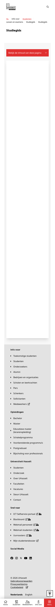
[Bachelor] (16, 418)
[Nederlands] (16, 594)
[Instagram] (16, 558)
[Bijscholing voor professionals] (26, 453)
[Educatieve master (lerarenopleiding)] (27, 430)
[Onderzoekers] (18, 366)
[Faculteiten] (17, 483)
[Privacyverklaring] (18, 584)
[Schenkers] (16, 393)
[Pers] (14, 388)
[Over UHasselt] (18, 478)
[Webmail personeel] (24, 524)
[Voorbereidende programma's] (26, 442)
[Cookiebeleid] (16, 587)
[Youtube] (25, 558)
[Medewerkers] (20, 404)
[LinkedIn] (30, 558)
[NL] (7, 18)
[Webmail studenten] (24, 530)
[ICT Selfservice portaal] (25, 514)
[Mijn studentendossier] (24, 540)
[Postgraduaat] (18, 448)
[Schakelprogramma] (21, 437)
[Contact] (15, 499)
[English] (28, 594)
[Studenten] (27, 18)
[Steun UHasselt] (19, 494)
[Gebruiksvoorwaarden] (21, 581)
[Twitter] (21, 558)
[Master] (15, 423)
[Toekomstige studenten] (23, 355)
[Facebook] (11, 558)
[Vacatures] (16, 489)
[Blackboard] (20, 519)
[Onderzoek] (17, 473)
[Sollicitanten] (17, 398)
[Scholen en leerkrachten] (23, 382)
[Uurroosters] (21, 535)
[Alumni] (15, 372)
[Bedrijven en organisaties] (24, 377)
